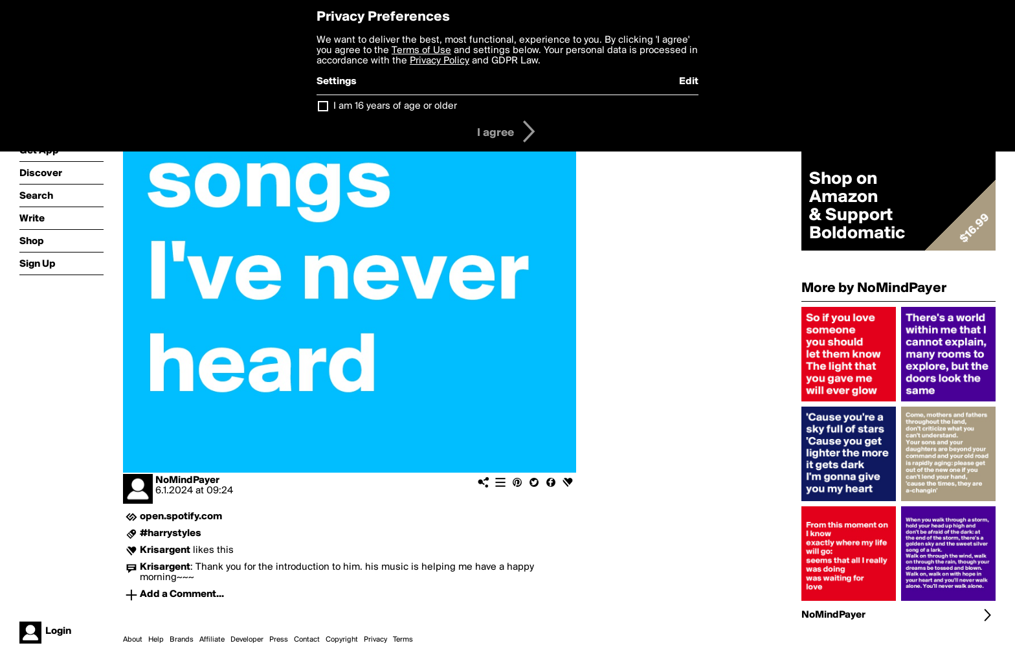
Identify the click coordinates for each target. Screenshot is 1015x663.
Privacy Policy (439, 61)
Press (278, 640)
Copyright (342, 640)
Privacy (375, 640)
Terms (403, 640)
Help (156, 640)
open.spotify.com (181, 516)
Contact (307, 640)
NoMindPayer (187, 480)
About (132, 640)
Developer (246, 640)
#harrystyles (170, 533)
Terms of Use (421, 50)
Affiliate (212, 640)
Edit (688, 81)
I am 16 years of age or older (395, 106)
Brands (182, 640)
